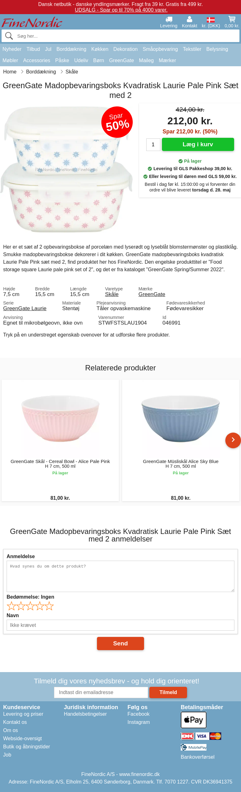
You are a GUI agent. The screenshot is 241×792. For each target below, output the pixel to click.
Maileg (146, 60)
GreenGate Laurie (24, 308)
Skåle (112, 294)
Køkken (99, 49)
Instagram (138, 722)
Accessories (36, 60)
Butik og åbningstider (26, 746)
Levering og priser (23, 714)
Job (7, 754)
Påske (62, 60)
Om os (10, 730)
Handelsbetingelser (85, 714)
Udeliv (81, 60)
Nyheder (12, 49)
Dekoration (125, 49)
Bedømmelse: (30, 597)
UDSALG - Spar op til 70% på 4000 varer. (121, 10)
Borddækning (71, 49)
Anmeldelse (21, 556)
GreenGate (121, 60)
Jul (48, 49)
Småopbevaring (160, 49)
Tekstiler (192, 49)
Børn (98, 60)
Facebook (138, 714)
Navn (13, 615)
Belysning (217, 49)
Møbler (10, 60)
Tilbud (33, 49)
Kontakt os (15, 722)
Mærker (167, 60)
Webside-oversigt (22, 738)
